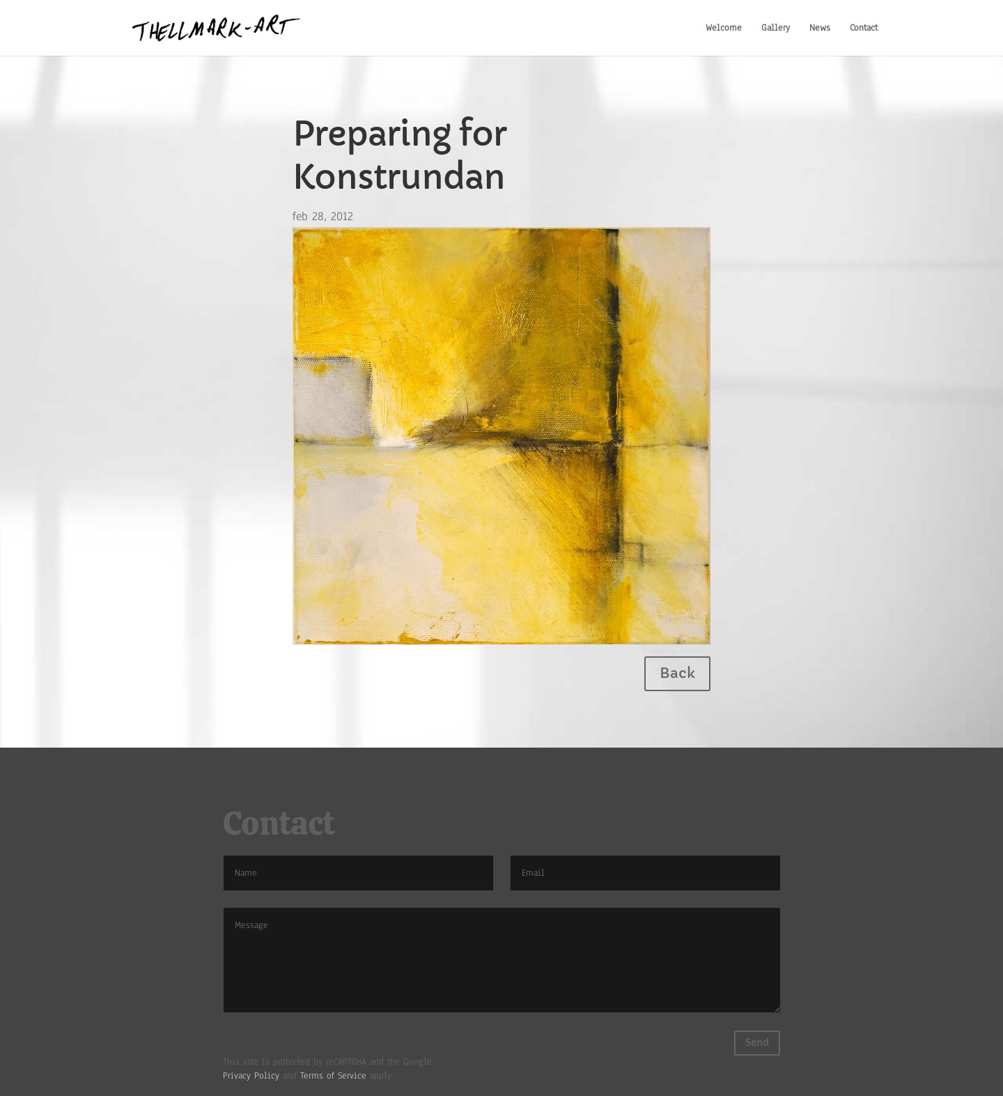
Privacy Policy (251, 1076)
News (819, 27)
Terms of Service (333, 1076)
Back (677, 673)
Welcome (724, 27)
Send (757, 1042)
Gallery (775, 27)
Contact (864, 27)
